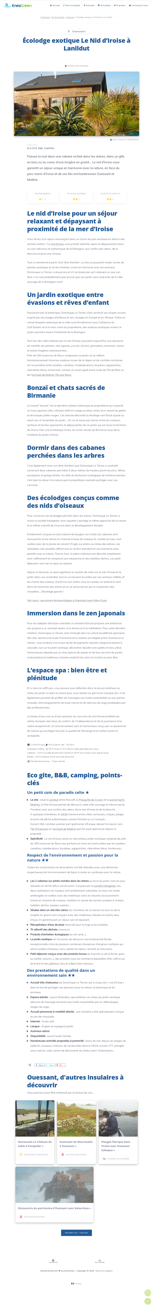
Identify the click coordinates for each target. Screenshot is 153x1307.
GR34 (64, 814)
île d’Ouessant (40, 829)
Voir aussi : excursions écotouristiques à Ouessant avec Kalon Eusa (67, 600)
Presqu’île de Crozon (91, 799)
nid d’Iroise (57, 244)
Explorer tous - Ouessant (76, 1233)
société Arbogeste (105, 885)
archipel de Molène (64, 829)
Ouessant (78, 31)
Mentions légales (104, 1271)
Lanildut (53, 799)
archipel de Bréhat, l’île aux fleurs (51, 374)
